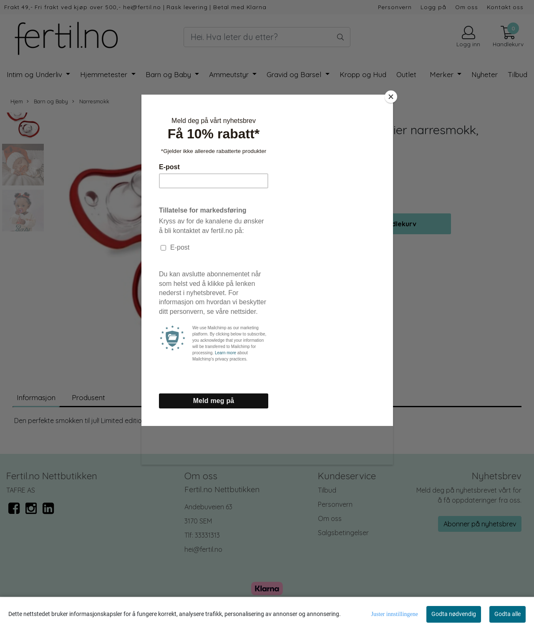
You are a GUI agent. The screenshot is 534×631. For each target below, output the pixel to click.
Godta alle (507, 614)
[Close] (391, 96)
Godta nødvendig (453, 614)
